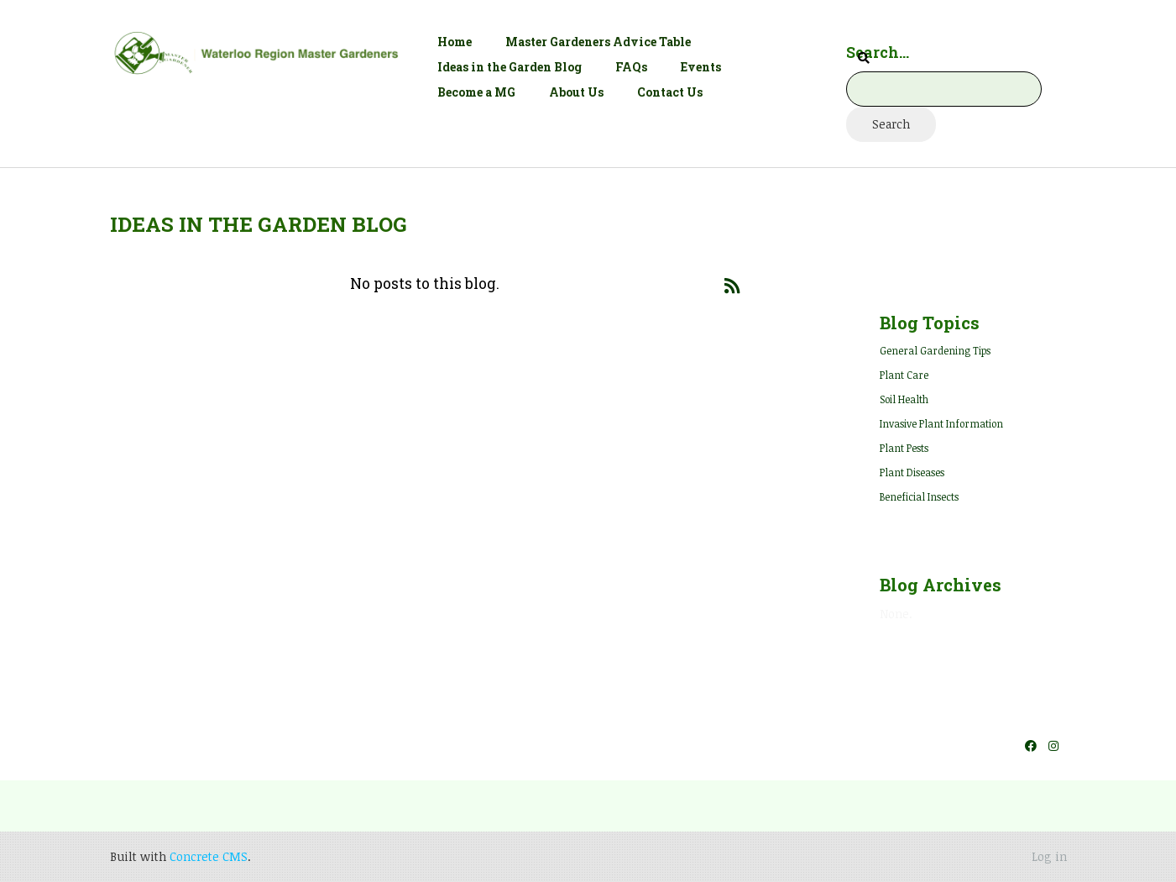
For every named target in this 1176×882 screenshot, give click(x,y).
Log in (1049, 856)
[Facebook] (1031, 745)
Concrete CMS (209, 856)
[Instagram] (1053, 745)
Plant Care (904, 374)
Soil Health (904, 399)
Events (701, 67)
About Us (576, 92)
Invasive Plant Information (941, 423)
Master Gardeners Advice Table (598, 42)
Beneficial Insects (919, 496)
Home (454, 42)
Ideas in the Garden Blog (509, 67)
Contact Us (670, 92)
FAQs (631, 67)
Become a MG (476, 92)
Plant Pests (904, 447)
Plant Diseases (912, 472)
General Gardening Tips (935, 350)
